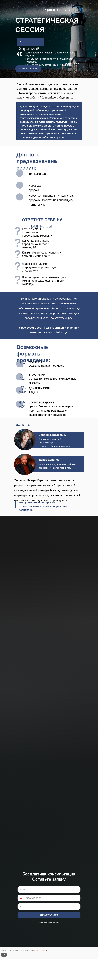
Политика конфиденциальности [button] (49, 922)
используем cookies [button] (39, 950)
